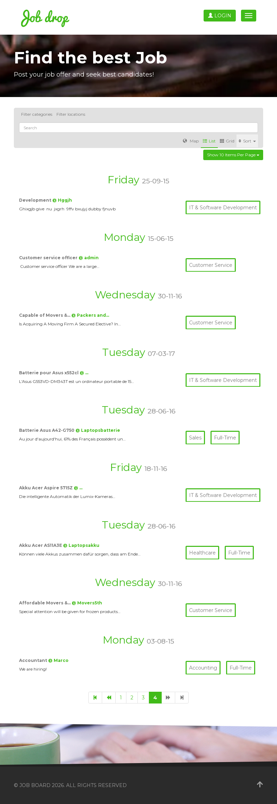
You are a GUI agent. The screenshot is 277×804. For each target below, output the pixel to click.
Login (219, 15)
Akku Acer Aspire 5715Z (46, 487)
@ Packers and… (90, 315)
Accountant (33, 660)
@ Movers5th (87, 602)
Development (35, 200)
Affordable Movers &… (45, 602)
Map (191, 140)
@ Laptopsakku (81, 545)
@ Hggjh (62, 200)
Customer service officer (49, 257)
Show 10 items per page (233, 154)
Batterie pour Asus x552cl (49, 372)
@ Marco (58, 660)
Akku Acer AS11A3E (41, 545)
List (209, 140)
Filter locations (70, 114)
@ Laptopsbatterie (97, 430)
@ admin (89, 257)
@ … (84, 372)
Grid (227, 140)
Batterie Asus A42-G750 (47, 430)
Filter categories (36, 114)
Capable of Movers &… (45, 315)
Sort (247, 140)
